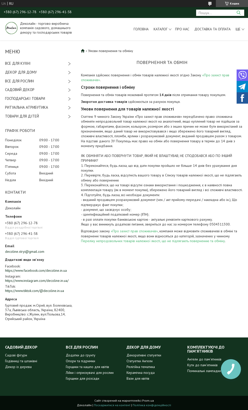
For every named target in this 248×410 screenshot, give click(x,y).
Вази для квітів (138, 378)
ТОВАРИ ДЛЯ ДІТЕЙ (22, 116)
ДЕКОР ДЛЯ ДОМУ (21, 72)
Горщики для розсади (82, 378)
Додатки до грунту (80, 355)
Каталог (161, 29)
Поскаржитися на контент (112, 405)
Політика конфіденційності (152, 405)
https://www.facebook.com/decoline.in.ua (36, 270)
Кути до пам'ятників (202, 365)
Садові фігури (16, 355)
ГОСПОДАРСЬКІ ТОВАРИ (25, 98)
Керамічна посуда (141, 372)
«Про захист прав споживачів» (134, 231)
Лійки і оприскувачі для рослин (90, 372)
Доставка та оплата (212, 29)
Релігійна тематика (141, 367)
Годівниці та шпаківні (21, 361)
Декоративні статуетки (144, 355)
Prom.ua (148, 400)
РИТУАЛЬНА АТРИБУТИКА (26, 107)
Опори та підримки (80, 361)
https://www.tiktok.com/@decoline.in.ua (34, 290)
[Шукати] (238, 13)
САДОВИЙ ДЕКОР (19, 89)
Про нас (182, 29)
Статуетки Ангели (140, 361)
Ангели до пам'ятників (204, 359)
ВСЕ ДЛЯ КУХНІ (18, 63)
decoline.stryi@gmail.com (24, 251)
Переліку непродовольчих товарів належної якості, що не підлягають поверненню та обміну (153, 241)
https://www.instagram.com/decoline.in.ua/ (37, 280)
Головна (141, 29)
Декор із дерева (18, 367)
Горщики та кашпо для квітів (87, 367)
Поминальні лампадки (204, 371)
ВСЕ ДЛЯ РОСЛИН (19, 81)
